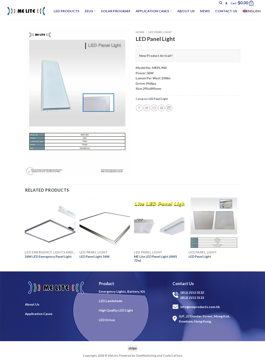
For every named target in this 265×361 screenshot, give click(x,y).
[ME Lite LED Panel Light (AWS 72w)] (159, 223)
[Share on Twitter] (146, 108)
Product (106, 283)
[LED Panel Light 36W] (105, 223)
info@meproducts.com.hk (200, 307)
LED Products (67, 11)
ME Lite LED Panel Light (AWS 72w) (155, 258)
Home (140, 32)
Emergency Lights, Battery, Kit (122, 291)
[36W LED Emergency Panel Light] (50, 223)
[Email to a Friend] (154, 108)
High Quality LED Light (116, 310)
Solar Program (115, 11)
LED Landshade (110, 301)
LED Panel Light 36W (95, 256)
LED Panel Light (160, 32)
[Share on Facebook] (139, 108)
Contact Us (226, 11)
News (205, 11)
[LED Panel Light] (214, 223)
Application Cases (154, 11)
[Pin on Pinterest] (161, 108)
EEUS (90, 11)
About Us (186, 11)
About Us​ (32, 304)
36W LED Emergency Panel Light (48, 256)
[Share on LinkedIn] (169, 108)
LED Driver (107, 320)
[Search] (220, 3)
